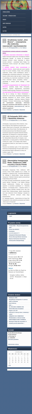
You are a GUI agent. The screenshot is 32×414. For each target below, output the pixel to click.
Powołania (11, 231)
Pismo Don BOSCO (14, 229)
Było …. (11, 305)
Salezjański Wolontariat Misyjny (17, 235)
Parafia (4, 19)
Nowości (9, 109)
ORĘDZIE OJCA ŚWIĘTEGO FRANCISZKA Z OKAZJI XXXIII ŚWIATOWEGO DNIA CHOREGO (17, 317)
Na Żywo (4, 31)
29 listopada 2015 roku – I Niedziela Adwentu (18, 117)
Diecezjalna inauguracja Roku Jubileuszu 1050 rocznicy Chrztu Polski (18, 162)
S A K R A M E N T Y (14, 233)
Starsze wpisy (5, 208)
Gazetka (4, 27)
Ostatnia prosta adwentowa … (17, 323)
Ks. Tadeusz (23, 47)
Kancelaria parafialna (13, 339)
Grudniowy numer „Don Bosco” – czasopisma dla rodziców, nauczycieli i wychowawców (15, 43)
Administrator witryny (13, 344)
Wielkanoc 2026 (13, 297)
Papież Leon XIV (13, 310)
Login (10, 216)
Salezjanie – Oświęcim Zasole (9, 16)
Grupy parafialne (7, 23)
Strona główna (6, 12)
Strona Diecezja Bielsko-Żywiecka (18, 236)
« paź (9, 365)
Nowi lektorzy (12, 303)
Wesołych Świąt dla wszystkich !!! (18, 321)
